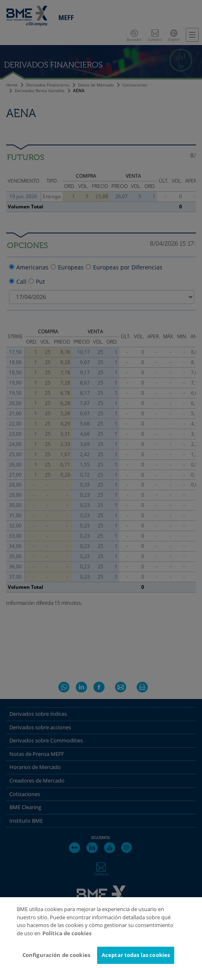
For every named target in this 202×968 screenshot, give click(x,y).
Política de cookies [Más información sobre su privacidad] (66, 939)
